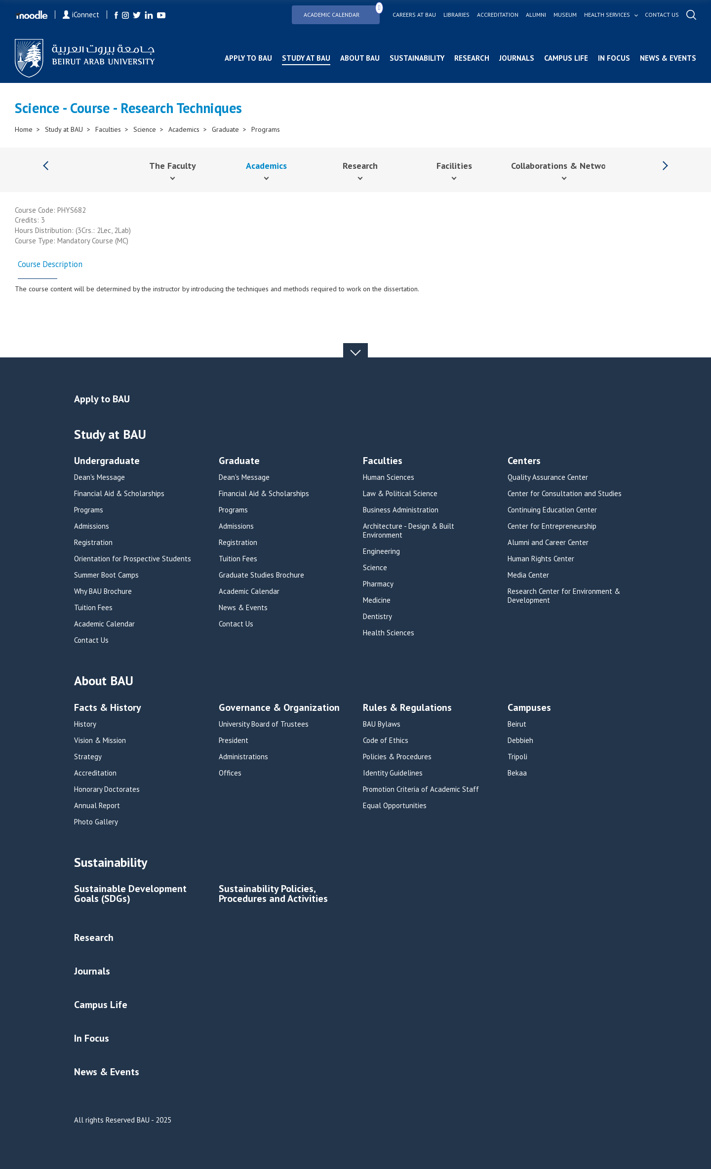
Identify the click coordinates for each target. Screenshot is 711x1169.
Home (24, 129)
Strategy (88, 756)
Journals (516, 58)
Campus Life (566, 58)
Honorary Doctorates (107, 789)
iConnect (81, 14)
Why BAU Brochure (103, 591)
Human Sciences (388, 477)
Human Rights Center (541, 558)
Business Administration (400, 510)
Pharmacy (378, 584)
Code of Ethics (385, 740)
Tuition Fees (93, 607)
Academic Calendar (342, 11)
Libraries (456, 15)
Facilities (454, 165)
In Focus (614, 58)
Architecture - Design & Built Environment (408, 531)
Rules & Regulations (407, 708)
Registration (93, 542)
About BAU (360, 58)
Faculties (108, 129)
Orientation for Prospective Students (132, 558)
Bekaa (517, 773)
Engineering (381, 551)
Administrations (243, 756)
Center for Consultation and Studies (565, 493)
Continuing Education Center (552, 510)
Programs (265, 129)
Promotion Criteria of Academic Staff (421, 789)
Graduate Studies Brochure (261, 575)
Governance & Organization (279, 708)
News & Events (668, 58)
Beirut (517, 724)
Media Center (528, 575)
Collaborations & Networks (564, 165)
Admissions (91, 526)
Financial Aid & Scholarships (119, 493)
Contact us (662, 15)
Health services (607, 15)
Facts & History (107, 708)
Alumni (536, 15)
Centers (524, 461)
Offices (230, 773)
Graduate (225, 129)
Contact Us (91, 640)
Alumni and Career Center (548, 542)
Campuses (529, 708)
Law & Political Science (400, 493)
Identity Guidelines (393, 773)
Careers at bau (414, 15)
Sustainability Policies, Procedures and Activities (273, 894)
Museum (565, 15)
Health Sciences (388, 632)
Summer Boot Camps (106, 575)
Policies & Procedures (397, 756)
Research (471, 58)
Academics (183, 129)
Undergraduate (107, 461)
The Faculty (172, 165)
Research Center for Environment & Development (564, 596)
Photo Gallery (96, 822)
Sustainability (417, 58)
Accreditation (497, 15)
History (85, 724)
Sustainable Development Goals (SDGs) (130, 894)
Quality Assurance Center (548, 477)
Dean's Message (99, 477)
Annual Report (97, 805)
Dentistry (377, 616)
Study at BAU (306, 58)
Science (144, 129)
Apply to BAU (248, 58)
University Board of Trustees (264, 724)
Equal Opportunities (395, 805)
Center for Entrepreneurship (552, 526)
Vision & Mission (100, 740)
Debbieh (520, 740)
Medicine (377, 600)
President (233, 740)
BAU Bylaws (381, 724)
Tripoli (517, 756)
